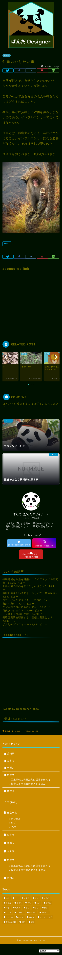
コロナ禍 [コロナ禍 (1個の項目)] (9, 917)
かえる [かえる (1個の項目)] (26, 898)
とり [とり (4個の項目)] (36, 908)
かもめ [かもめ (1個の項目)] (46, 898)
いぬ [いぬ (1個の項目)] (7, 898)
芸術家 (11, 753)
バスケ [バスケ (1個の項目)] (20, 917)
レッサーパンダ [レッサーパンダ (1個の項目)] (46, 917)
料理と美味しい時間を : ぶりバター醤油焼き (28, 593)
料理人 (11, 768)
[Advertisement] (31, 303)
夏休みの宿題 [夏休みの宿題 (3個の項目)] (11, 922)
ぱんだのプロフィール (15, 624)
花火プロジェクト (13, 610)
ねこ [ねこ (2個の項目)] (45, 908)
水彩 (13, 827)
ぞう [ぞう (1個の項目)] (7, 908)
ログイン (39, 403)
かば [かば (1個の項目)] (36, 898)
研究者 (11, 775)
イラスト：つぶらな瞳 (15, 614)
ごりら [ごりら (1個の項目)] (19, 903)
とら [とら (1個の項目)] (27, 908)
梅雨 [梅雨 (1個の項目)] (32, 922)
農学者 (11, 791)
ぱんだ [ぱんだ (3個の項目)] (8, 912)
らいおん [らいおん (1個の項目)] (45, 912)
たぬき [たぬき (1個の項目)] (17, 908)
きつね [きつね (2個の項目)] (8, 903)
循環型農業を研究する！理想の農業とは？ (27, 617)
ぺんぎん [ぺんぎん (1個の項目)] (32, 912)
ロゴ (13, 822)
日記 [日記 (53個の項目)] (23, 922)
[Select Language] (49, 951)
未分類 (11, 851)
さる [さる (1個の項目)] (29, 903)
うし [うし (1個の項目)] (16, 898)
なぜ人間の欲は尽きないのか (19, 607)
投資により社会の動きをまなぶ (28, 784)
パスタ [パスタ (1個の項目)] (31, 917)
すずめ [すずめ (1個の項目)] (48, 903)
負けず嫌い (9, 603)
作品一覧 (12, 812)
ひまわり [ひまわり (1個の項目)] (20, 912)
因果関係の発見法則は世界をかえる (31, 779)
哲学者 (11, 760)
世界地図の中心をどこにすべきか (22, 586)
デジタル (16, 819)
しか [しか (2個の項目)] (38, 903)
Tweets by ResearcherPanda (20, 708)
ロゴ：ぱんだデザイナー (17, 600)
